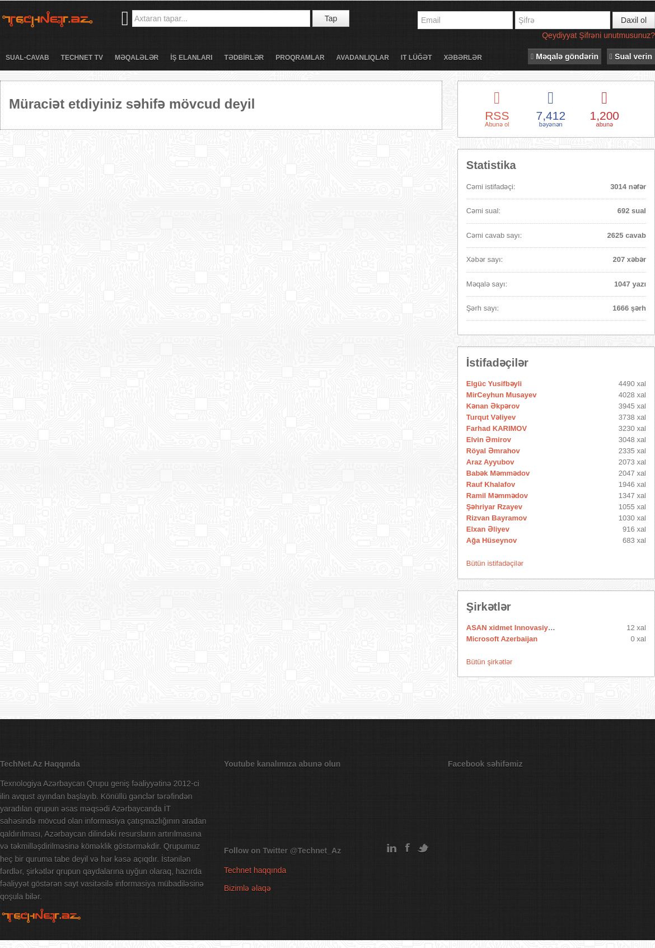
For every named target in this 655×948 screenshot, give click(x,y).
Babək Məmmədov (498, 473)
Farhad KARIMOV (496, 428)
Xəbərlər (462, 58)
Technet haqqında (255, 870)
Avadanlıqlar (362, 58)
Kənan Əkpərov (493, 406)
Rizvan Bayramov (496, 518)
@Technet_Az (315, 850)
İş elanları (191, 58)
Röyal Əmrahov (493, 451)
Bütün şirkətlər (489, 662)
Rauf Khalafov (490, 484)
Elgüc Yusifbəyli (494, 383)
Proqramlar (299, 58)
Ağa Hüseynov (491, 540)
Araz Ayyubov (490, 462)
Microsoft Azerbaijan (501, 639)
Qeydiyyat (559, 35)
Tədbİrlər (244, 58)
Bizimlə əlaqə (247, 888)
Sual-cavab (27, 58)
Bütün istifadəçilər (494, 563)
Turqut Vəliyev (491, 417)
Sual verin (631, 56)
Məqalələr (136, 58)
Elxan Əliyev (487, 529)
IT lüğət (416, 58)
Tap (331, 18)
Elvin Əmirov (488, 439)
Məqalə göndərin (564, 56)
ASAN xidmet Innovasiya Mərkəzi (523, 627)
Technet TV (82, 58)
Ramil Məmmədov (497, 495)
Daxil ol (634, 20)
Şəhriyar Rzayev (494, 507)
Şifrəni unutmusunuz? (617, 35)
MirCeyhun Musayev (501, 395)
